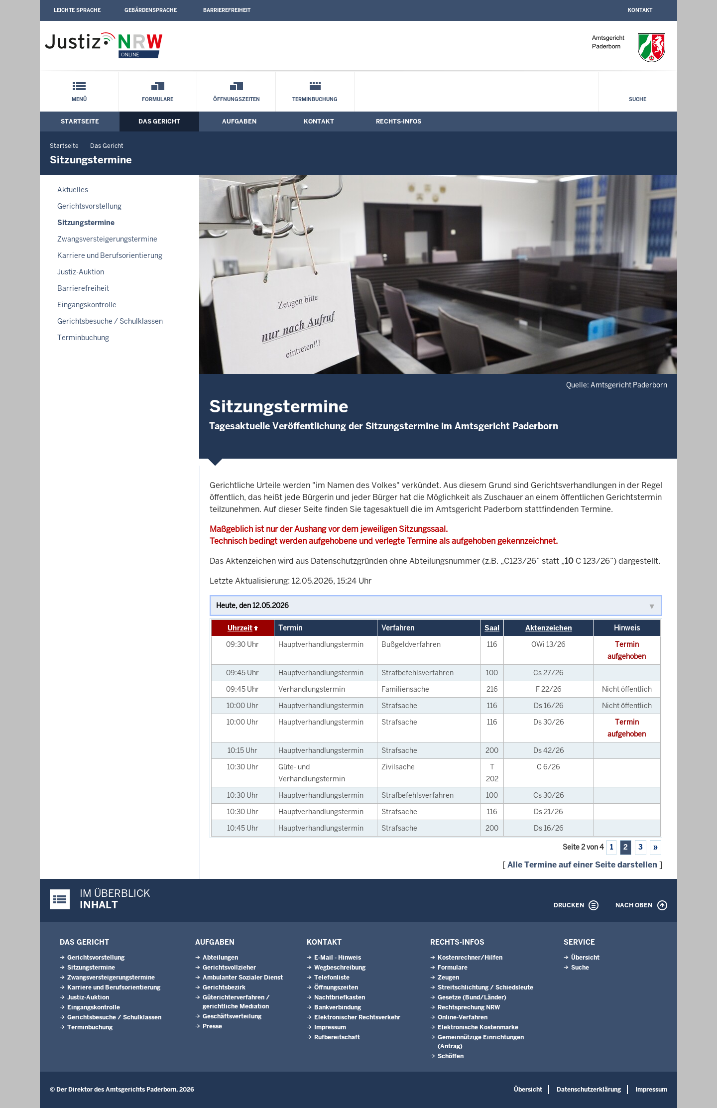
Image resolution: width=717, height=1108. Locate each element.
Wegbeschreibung (339, 968)
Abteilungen (220, 958)
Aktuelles (72, 189)
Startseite (80, 121)
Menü (79, 99)
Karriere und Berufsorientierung (109, 255)
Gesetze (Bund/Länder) (472, 997)
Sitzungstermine (86, 222)
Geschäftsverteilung (232, 1016)
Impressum (330, 1027)
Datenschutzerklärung (589, 1090)
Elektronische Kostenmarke (478, 1027)
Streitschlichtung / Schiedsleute (485, 987)
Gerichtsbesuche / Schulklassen (110, 321)
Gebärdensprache (150, 10)
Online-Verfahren (462, 1017)
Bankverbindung (337, 1007)
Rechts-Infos (398, 121)
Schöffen (451, 1056)
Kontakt (640, 10)
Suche (637, 99)
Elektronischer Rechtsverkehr (357, 1017)
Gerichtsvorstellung (89, 206)
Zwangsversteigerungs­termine (107, 239)
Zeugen (448, 978)
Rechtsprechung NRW (469, 1007)
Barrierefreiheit (226, 10)
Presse (212, 1026)
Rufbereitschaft (337, 1037)
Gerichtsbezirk (224, 987)
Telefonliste (332, 978)
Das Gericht (159, 121)
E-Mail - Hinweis (337, 958)
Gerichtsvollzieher (229, 968)
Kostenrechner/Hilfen (470, 958)
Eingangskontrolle (87, 304)
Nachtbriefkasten (339, 997)
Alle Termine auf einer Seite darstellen (582, 865)
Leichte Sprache (77, 10)
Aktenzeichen (548, 627)
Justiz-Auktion (80, 271)
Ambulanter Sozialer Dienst (243, 978)
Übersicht (585, 958)
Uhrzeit (240, 627)
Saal (491, 627)
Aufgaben (239, 121)
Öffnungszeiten (236, 99)
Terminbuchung (315, 99)
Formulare (157, 99)
